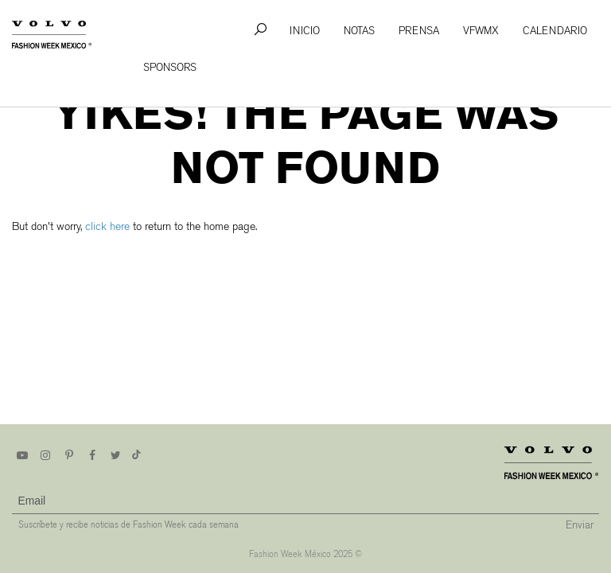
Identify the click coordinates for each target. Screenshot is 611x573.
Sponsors (170, 67)
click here (107, 226)
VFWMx (481, 31)
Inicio (305, 31)
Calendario (555, 31)
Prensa (419, 31)
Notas (359, 31)
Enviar (579, 525)
